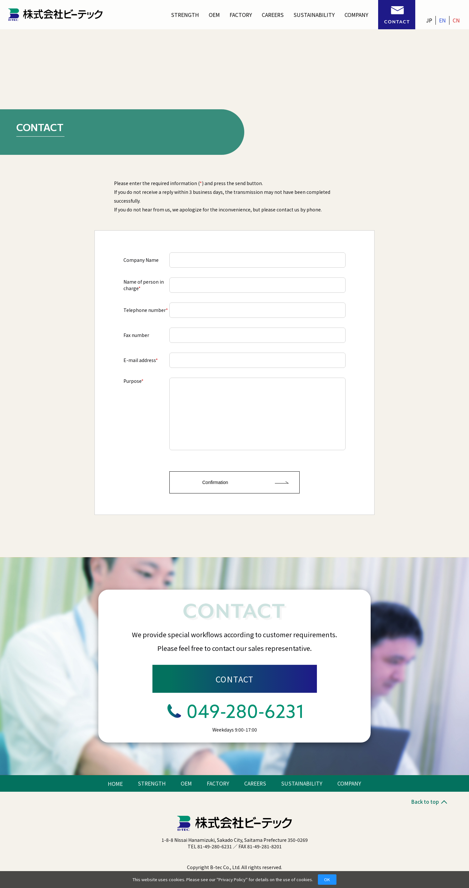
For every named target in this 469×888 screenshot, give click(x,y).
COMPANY (356, 15)
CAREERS (273, 15)
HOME (115, 783)
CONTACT (235, 679)
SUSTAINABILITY (314, 15)
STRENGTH (185, 15)
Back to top (428, 801)
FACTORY (241, 15)
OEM (214, 15)
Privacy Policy (232, 879)
